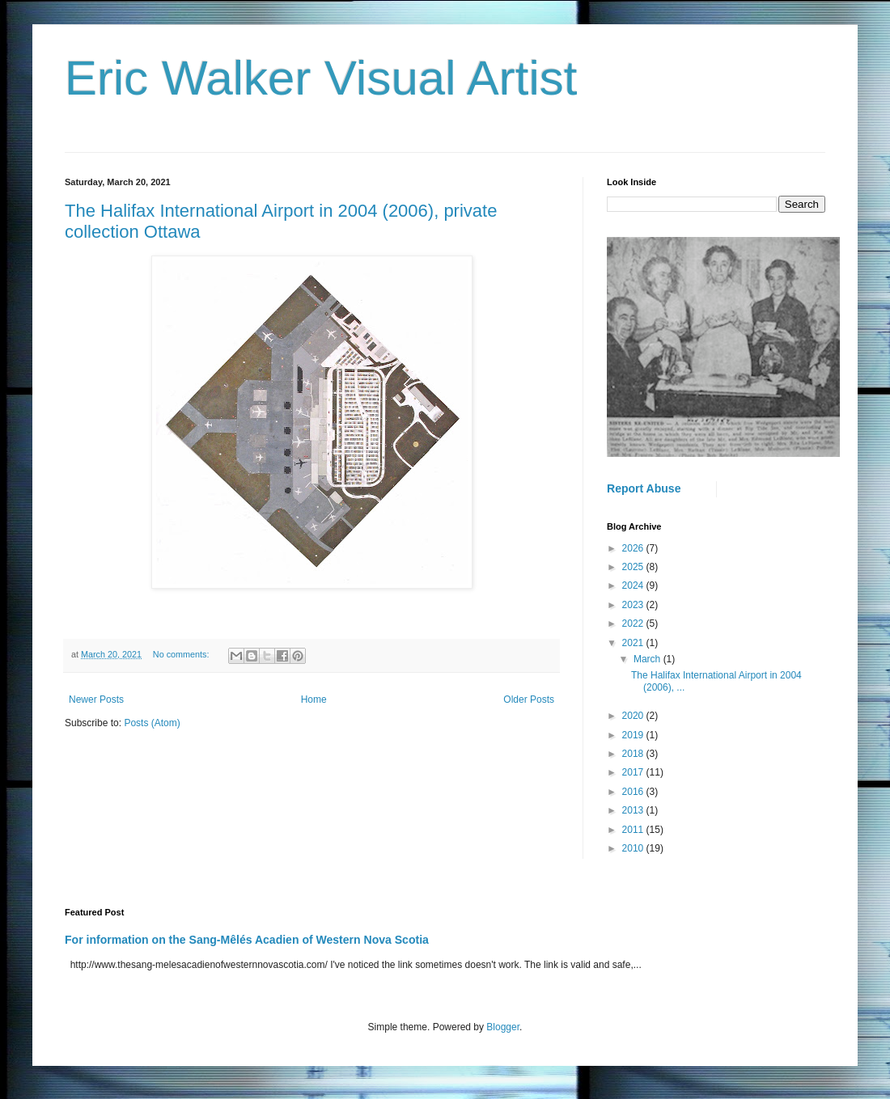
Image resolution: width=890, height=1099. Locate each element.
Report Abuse (643, 488)
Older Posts (528, 699)
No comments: (182, 654)
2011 (634, 829)
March (648, 659)
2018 (634, 753)
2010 (634, 848)
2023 (634, 605)
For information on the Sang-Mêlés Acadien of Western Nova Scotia (247, 939)
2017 (634, 772)
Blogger (502, 1027)
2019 (634, 735)
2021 (634, 643)
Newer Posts (96, 699)
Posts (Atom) (152, 723)
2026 (634, 548)
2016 (634, 791)
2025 (634, 567)
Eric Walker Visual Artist (321, 78)
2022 (634, 623)
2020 (634, 715)
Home (314, 699)
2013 (634, 810)
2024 (634, 585)
